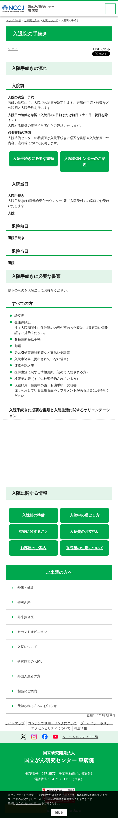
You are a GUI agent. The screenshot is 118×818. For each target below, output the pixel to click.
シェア (13, 49)
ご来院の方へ (31, 20)
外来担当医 (25, 617)
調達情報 (80, 728)
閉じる (59, 812)
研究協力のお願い (30, 661)
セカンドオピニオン (32, 632)
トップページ (13, 20)
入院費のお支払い (85, 532)
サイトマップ (14, 723)
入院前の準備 (33, 515)
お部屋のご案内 (33, 548)
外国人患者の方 (28, 676)
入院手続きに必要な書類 (33, 159)
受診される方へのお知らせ (37, 706)
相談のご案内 (27, 691)
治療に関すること (33, 532)
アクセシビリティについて (50, 728)
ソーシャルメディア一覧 (80, 737)
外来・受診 (25, 587)
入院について (50, 20)
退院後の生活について (84, 548)
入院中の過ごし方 (85, 515)
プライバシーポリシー (96, 723)
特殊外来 (24, 602)
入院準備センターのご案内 (84, 162)
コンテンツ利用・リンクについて (52, 723)
